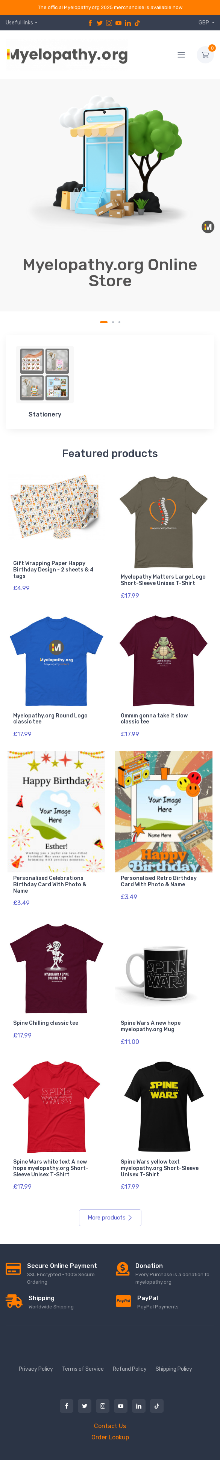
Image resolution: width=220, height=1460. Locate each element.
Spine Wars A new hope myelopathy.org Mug (151, 1026)
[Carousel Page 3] (119, 322)
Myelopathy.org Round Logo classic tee (50, 719)
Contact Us (110, 1426)
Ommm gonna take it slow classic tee (154, 719)
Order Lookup (110, 1437)
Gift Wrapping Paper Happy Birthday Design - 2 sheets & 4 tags (53, 569)
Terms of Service (83, 1369)
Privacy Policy (36, 1369)
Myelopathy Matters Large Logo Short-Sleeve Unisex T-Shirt (163, 580)
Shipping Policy (174, 1369)
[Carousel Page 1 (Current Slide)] (104, 322)
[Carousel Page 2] (113, 322)
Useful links (19, 23)
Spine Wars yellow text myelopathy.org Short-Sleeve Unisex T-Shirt (160, 1168)
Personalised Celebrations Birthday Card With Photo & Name (49, 884)
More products (110, 1217)
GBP (204, 23)
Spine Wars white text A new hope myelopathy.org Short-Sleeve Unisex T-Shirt (50, 1168)
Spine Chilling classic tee (45, 1023)
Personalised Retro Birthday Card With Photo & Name (159, 881)
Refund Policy (130, 1369)
